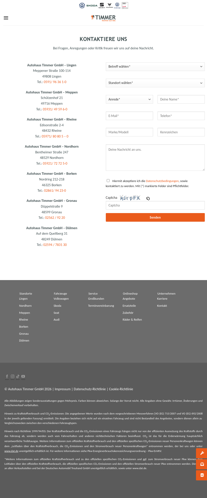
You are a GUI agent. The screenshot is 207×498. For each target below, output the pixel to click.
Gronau (24, 334)
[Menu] (6, 18)
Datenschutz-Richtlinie (90, 389)
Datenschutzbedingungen (162, 181)
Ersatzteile (129, 306)
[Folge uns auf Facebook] (7, 377)
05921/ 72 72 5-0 (55, 163)
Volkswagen (61, 299)
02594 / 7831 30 (55, 245)
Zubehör (128, 313)
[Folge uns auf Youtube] (23, 377)
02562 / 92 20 (55, 218)
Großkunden (96, 299)
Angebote (129, 299)
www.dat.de (11, 451)
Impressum (63, 389)
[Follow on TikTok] (18, 377)
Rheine (23, 319)
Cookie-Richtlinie (121, 389)
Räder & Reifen (132, 319)
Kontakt (162, 306)
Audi (57, 319)
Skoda (57, 306)
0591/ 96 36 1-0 (55, 82)
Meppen (24, 313)
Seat (56, 313)
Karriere (162, 299)
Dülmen (24, 340)
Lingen (23, 299)
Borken (23, 327)
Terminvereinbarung (101, 306)
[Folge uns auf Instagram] (12, 377)
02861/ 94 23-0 (55, 190)
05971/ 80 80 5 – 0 (55, 136)
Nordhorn (25, 306)
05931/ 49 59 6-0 (55, 109)
